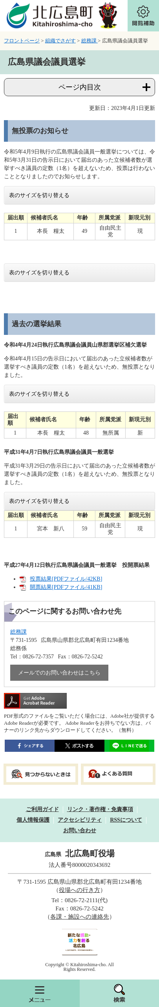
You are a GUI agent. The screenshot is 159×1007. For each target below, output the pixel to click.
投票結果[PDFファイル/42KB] (66, 579)
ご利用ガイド (42, 809)
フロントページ (22, 41)
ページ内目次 (79, 87)
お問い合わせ (79, 830)
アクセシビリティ (80, 820)
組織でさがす (60, 41)
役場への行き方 (79, 890)
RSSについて (126, 820)
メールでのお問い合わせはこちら (59, 673)
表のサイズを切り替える (39, 195)
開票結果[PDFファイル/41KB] (66, 587)
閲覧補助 (143, 15)
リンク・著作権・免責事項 (100, 809)
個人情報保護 (32, 820)
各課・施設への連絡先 (79, 917)
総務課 (89, 41)
